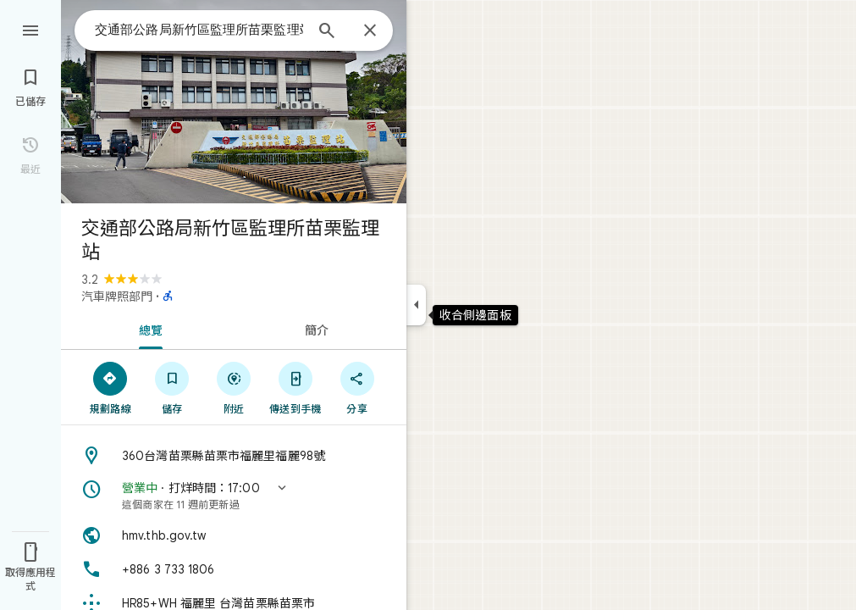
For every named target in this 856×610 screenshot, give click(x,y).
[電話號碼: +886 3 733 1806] (233, 569)
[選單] (30, 29)
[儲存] (172, 387)
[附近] (234, 387)
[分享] (357, 387)
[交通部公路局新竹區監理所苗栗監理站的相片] (233, 101)
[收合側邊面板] (416, 305)
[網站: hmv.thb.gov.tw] (233, 535)
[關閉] (370, 31)
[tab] (147, 328)
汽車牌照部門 (116, 296)
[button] (233, 495)
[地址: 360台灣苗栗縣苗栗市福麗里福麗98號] (233, 456)
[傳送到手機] (295, 387)
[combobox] (199, 29)
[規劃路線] (110, 387)
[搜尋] (327, 32)
